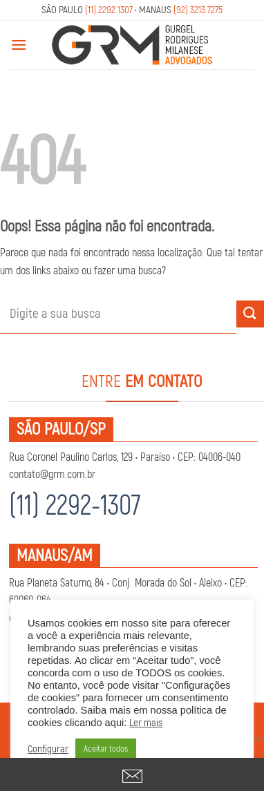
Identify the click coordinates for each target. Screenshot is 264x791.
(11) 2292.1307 (109, 10)
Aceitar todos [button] (106, 748)
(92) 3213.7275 (198, 10)
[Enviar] (250, 314)
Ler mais (145, 723)
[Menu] (18, 44)
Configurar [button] (48, 749)
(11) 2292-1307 (75, 506)
